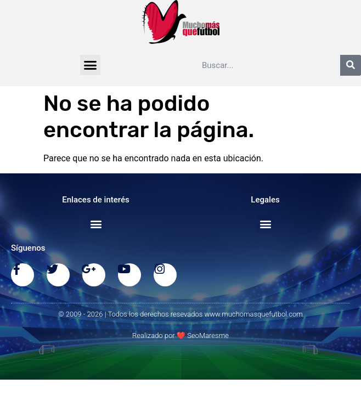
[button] (90, 65)
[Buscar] (350, 65)
